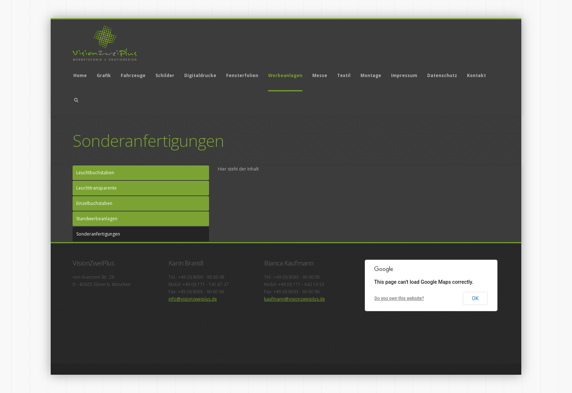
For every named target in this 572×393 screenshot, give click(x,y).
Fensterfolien (242, 75)
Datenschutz (442, 75)
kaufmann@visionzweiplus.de (294, 299)
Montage (370, 75)
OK (475, 298)
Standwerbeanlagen (96, 218)
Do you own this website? (399, 298)
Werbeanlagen (285, 75)
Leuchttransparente (96, 188)
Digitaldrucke (200, 75)
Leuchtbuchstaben (95, 172)
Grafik (104, 75)
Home (80, 75)
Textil (344, 75)
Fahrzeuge (133, 75)
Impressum (404, 75)
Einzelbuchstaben (94, 203)
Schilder (164, 75)
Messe (319, 75)
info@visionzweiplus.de (193, 299)
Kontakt (476, 75)
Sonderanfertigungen (98, 234)
